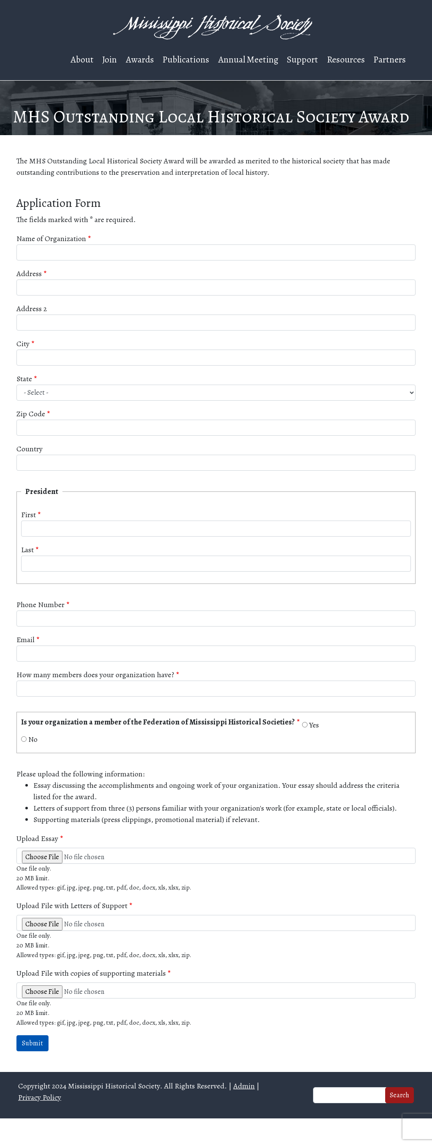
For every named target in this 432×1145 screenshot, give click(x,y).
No (33, 739)
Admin (244, 1086)
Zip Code (30, 414)
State (24, 379)
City (23, 344)
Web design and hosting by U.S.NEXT (216, 1131)
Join (109, 59)
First (28, 515)
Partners (389, 59)
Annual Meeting (248, 59)
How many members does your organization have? (95, 675)
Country (29, 449)
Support (302, 59)
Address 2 (31, 309)
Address (29, 274)
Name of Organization (51, 238)
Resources (346, 59)
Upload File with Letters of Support (71, 906)
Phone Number (40, 605)
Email (25, 640)
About (82, 59)
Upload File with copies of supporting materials (91, 973)
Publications (185, 59)
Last (27, 550)
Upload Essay (37, 838)
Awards (140, 59)
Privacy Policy (39, 1097)
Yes (314, 725)
